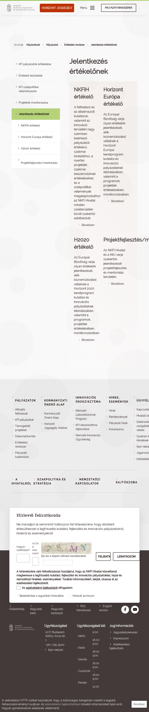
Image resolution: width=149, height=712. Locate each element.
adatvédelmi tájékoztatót (42, 587)
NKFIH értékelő (30, 125)
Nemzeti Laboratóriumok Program (86, 414)
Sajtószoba (126, 482)
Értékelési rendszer (74, 45)
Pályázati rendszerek (118, 7)
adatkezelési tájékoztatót (32, 583)
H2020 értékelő (30, 148)
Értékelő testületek (30, 75)
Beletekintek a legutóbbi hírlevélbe (42, 595)
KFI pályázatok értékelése (35, 64)
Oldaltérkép (16, 609)
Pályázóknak (33, 45)
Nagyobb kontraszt (57, 611)
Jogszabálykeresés (125, 632)
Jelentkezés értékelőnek (104, 45)
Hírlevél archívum (83, 595)
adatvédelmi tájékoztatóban (63, 704)
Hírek (112, 410)
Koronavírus (116, 429)
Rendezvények (118, 416)
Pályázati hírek (118, 423)
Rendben (139, 704)
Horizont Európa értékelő (36, 137)
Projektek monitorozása (33, 102)
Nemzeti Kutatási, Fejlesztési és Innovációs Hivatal (22, 656)
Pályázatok (52, 45)
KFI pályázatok (24, 419)
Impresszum (121, 638)
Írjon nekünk (55, 649)
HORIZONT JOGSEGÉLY (57, 8)
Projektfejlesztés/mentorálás (39, 162)
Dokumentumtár (25, 436)
